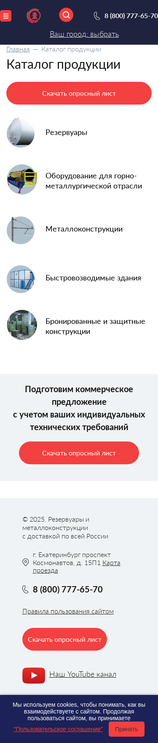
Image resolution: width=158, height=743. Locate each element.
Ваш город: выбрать (84, 33)
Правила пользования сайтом (68, 611)
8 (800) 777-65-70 (131, 15)
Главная (18, 49)
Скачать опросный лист (79, 93)
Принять (126, 729)
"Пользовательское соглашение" (58, 729)
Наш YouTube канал (82, 673)
